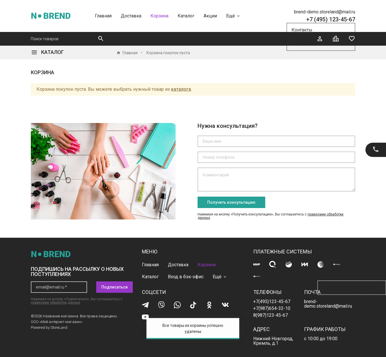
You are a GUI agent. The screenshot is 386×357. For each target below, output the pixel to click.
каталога (181, 89)
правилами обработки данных (55, 302)
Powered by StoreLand (49, 327)
